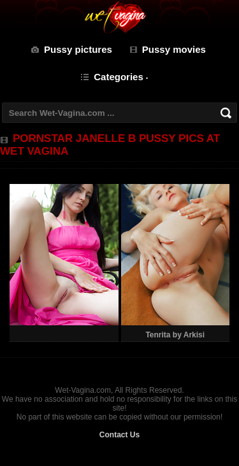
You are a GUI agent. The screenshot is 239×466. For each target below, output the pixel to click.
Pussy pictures (78, 49)
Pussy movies (174, 49)
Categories (118, 76)
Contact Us (119, 434)
